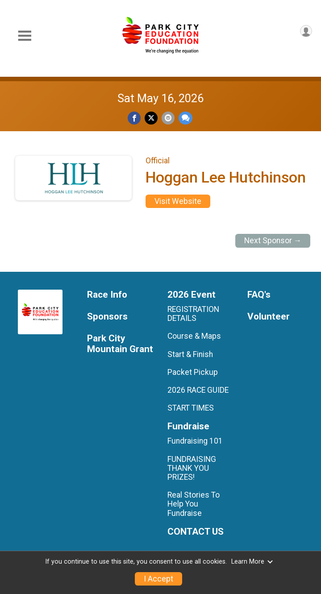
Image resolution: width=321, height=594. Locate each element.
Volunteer (268, 317)
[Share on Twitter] (151, 118)
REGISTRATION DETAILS (193, 314)
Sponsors (107, 317)
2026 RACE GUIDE (198, 390)
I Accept (158, 578)
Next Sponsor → (273, 240)
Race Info (107, 295)
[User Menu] (306, 31)
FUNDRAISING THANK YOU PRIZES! (191, 468)
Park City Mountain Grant (120, 343)
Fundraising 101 (195, 440)
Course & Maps (194, 336)
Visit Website (177, 201)
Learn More (252, 561)
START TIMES (190, 407)
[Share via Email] (168, 118)
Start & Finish (190, 354)
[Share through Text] (185, 118)
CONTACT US (195, 532)
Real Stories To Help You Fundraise (193, 503)
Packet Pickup (192, 372)
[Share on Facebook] (134, 118)
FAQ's (259, 295)
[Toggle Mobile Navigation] (24, 36)
